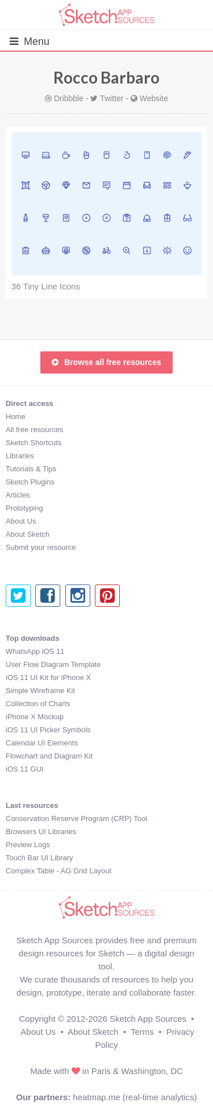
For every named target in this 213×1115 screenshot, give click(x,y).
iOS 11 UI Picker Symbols (48, 730)
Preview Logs (28, 844)
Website (154, 98)
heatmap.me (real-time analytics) (135, 1097)
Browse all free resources (106, 362)
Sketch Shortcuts (33, 442)
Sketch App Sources (148, 1018)
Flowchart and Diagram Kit (49, 756)
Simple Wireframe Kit (40, 690)
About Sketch (27, 534)
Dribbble (68, 98)
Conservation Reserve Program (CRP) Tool (76, 818)
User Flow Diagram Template (53, 664)
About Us (21, 521)
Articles (18, 495)
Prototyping (24, 508)
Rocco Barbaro (106, 77)
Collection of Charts (38, 703)
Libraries (20, 455)
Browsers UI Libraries (41, 831)
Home (16, 416)
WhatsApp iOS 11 (35, 651)
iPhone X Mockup (35, 716)
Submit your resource (41, 547)
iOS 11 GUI (24, 769)
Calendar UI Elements (42, 743)
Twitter (111, 98)
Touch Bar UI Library (39, 857)
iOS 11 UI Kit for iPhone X (48, 677)
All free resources (34, 429)
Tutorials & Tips (31, 469)
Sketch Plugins (30, 482)
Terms (142, 1032)
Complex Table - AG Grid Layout (58, 871)
